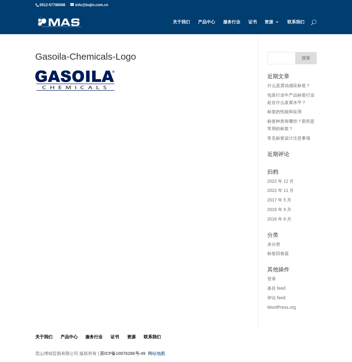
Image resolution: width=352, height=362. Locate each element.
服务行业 (231, 22)
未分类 (273, 244)
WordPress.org (281, 307)
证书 (252, 22)
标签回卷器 (278, 253)
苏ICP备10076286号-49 (122, 353)
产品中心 (206, 22)
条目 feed (276, 288)
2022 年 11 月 (280, 190)
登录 (271, 278)
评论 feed (276, 297)
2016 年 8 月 (279, 219)
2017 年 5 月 (279, 199)
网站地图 (156, 353)
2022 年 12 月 (280, 181)
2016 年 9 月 (279, 209)
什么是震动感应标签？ (288, 85)
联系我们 (295, 22)
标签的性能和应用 (284, 111)
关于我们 (181, 22)
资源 (269, 22)
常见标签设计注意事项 (288, 138)
